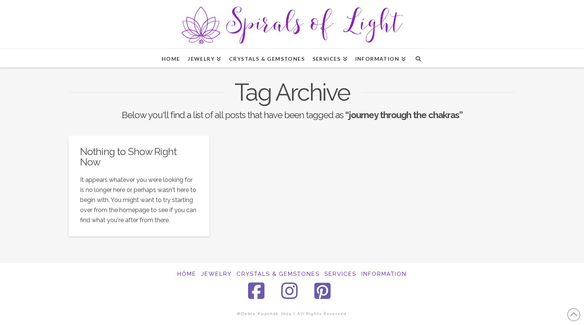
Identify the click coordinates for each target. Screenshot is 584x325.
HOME (186, 274)
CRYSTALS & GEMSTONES (278, 274)
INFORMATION (384, 274)
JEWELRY (216, 274)
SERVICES (340, 274)
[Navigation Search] (418, 58)
